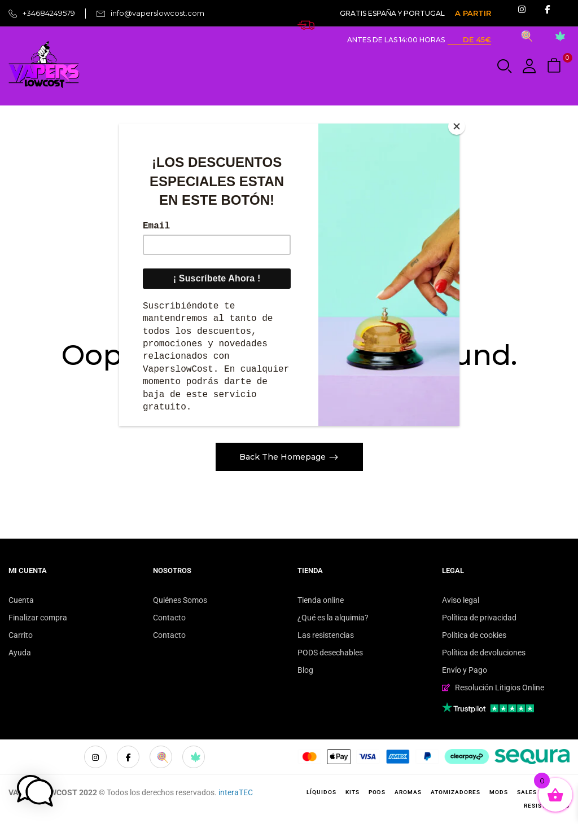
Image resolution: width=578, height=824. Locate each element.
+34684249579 (49, 12)
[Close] (456, 126)
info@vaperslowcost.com (157, 12)
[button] (555, 66)
